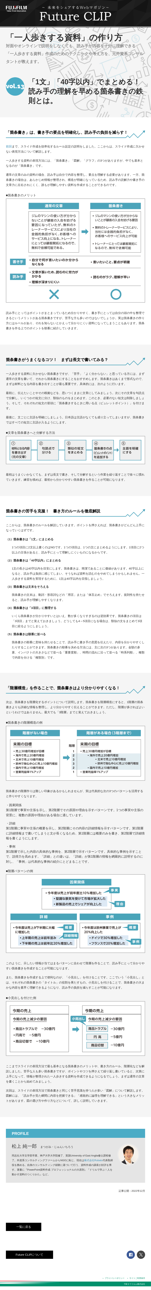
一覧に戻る (23, 1226)
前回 (9, 146)
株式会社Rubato (93, 1160)
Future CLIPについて (29, 1254)
